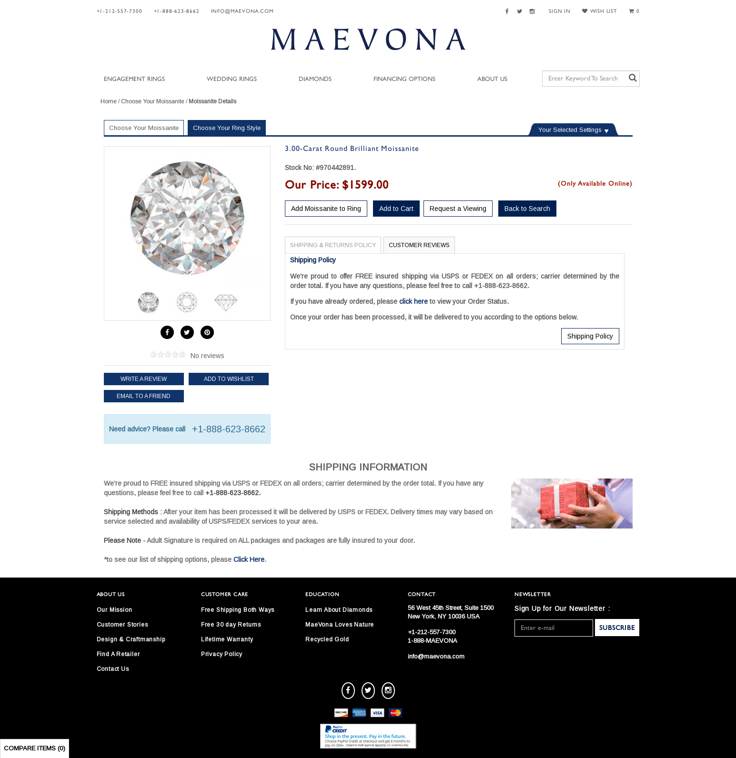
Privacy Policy (221, 654)
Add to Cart (396, 208)
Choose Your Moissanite (152, 101)
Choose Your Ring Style (227, 127)
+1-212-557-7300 (119, 11)
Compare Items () (34, 748)
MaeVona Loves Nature (339, 624)
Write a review (144, 379)
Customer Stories (122, 624)
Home (109, 101)
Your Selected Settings (570, 129)
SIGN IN (560, 11)
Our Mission (114, 610)
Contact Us (113, 669)
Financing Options (404, 79)
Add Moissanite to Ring (326, 208)
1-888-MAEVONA (432, 640)
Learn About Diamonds (339, 610)
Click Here (248, 559)
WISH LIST (599, 11)
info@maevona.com (242, 11)
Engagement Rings (134, 79)
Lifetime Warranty (227, 639)
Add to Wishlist (229, 379)
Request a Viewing (458, 208)
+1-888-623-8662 (177, 11)
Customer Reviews (419, 245)
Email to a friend (144, 396)
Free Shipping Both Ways (237, 610)
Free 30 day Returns (231, 624)
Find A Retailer (118, 654)
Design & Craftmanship (131, 639)
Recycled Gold (327, 639)
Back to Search (527, 208)
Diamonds (315, 79)
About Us (492, 79)
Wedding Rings (232, 79)
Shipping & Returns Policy (333, 245)
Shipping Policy (590, 336)
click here (413, 301)
